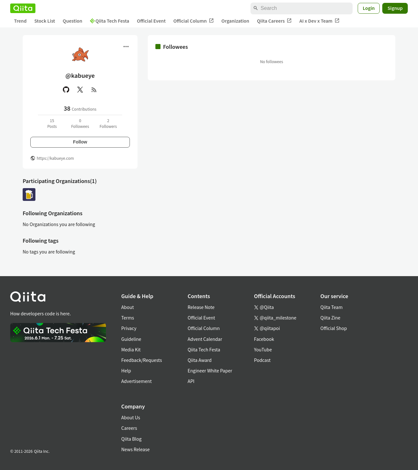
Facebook (264, 339)
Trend (20, 21)
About (127, 307)
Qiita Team (331, 307)
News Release (135, 449)
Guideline (131, 339)
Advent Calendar (205, 339)
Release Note (201, 307)
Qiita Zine (330, 317)
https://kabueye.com (55, 158)
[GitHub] (66, 90)
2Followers (108, 123)
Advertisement (136, 381)
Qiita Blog (131, 439)
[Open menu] (126, 46)
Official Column (193, 21)
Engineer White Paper (210, 370)
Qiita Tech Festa (109, 21)
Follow (80, 141)
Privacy (128, 328)
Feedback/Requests (141, 360)
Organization (235, 21)
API (191, 381)
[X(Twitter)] (80, 90)
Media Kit (131, 349)
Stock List (44, 21)
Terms (127, 317)
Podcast (262, 360)
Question (72, 21)
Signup (395, 8)
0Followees (80, 123)
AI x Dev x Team (319, 21)
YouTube (263, 349)
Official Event (151, 21)
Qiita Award (200, 360)
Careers (129, 428)
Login (369, 8)
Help (126, 370)
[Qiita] (22, 8)
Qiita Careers (274, 21)
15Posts (52, 123)
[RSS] (94, 90)
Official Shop (333, 328)
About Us (130, 417)
